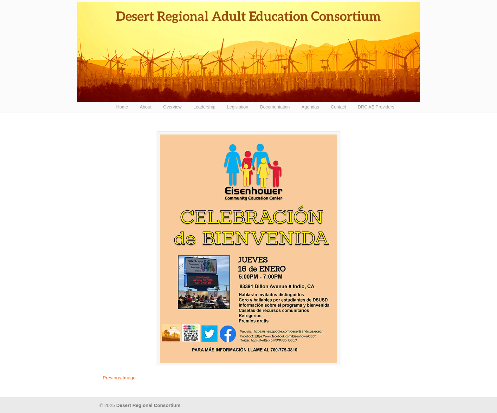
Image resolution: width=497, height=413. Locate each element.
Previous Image (119, 377)
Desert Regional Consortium (248, 52)
